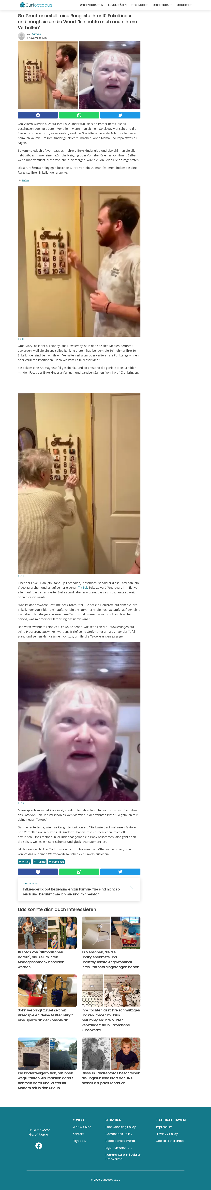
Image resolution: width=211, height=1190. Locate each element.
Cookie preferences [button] (170, 1141)
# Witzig (24, 862)
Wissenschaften (91, 5)
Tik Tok (82, 587)
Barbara (36, 34)
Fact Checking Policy (121, 1127)
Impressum (164, 1127)
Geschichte (185, 5)
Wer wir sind (82, 1127)
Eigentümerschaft (119, 1148)
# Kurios (39, 862)
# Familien (56, 862)
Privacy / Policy (167, 1134)
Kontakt (78, 1134)
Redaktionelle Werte (120, 1141)
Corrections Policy (119, 1134)
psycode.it (80, 1141)
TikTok (25, 180)
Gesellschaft (162, 5)
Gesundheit (139, 5)
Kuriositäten (117, 5)
